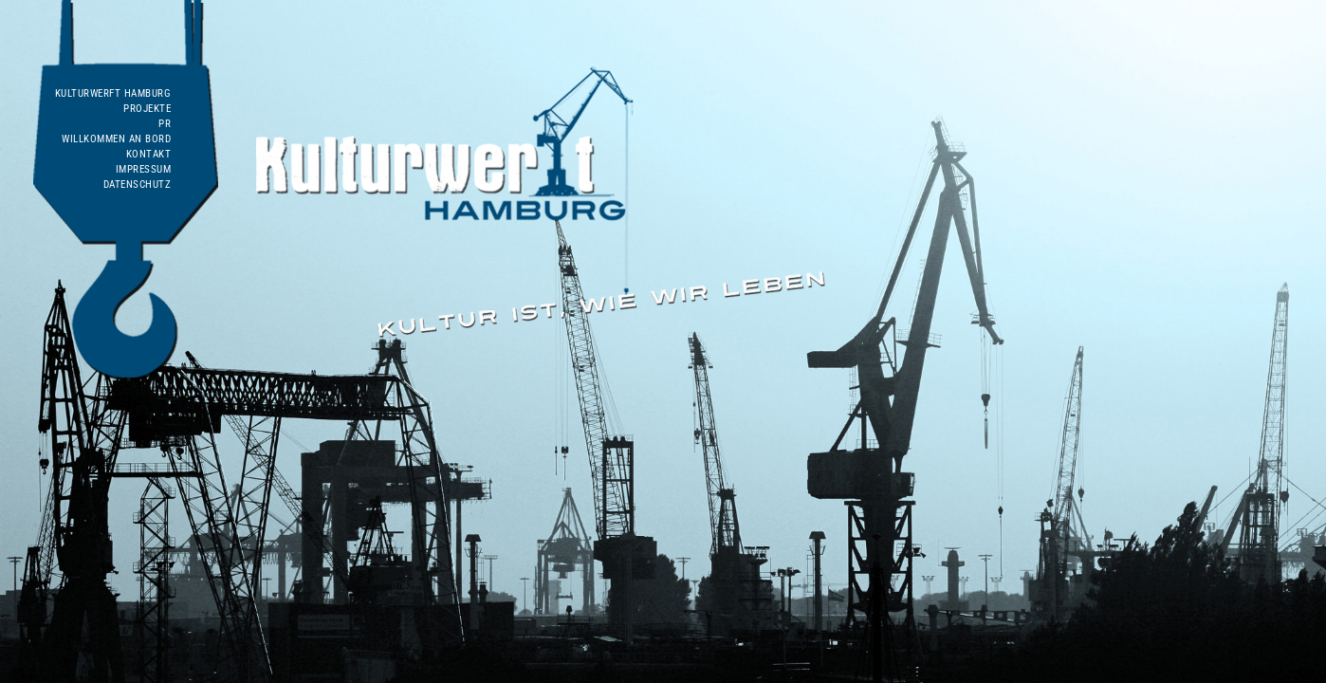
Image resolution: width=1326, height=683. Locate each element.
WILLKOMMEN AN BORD (116, 139)
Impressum (144, 169)
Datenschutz (137, 184)
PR (164, 124)
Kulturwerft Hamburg (113, 93)
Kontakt (149, 154)
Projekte (147, 108)
